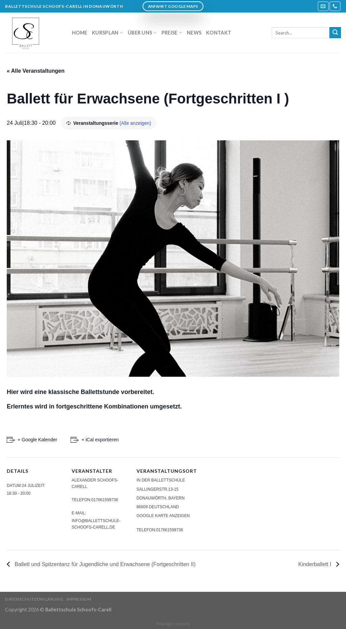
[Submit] (335, 33)
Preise (172, 32)
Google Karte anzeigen (163, 515)
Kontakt (218, 33)
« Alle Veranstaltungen (36, 71)
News (194, 33)
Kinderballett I (315, 564)
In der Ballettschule (161, 480)
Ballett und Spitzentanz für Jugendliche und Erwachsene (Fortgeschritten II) (104, 564)
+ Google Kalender (37, 439)
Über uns (142, 32)
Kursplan (107, 32)
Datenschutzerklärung (34, 599)
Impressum (79, 599)
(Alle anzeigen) (135, 123)
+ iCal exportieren (100, 439)
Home (79, 33)
